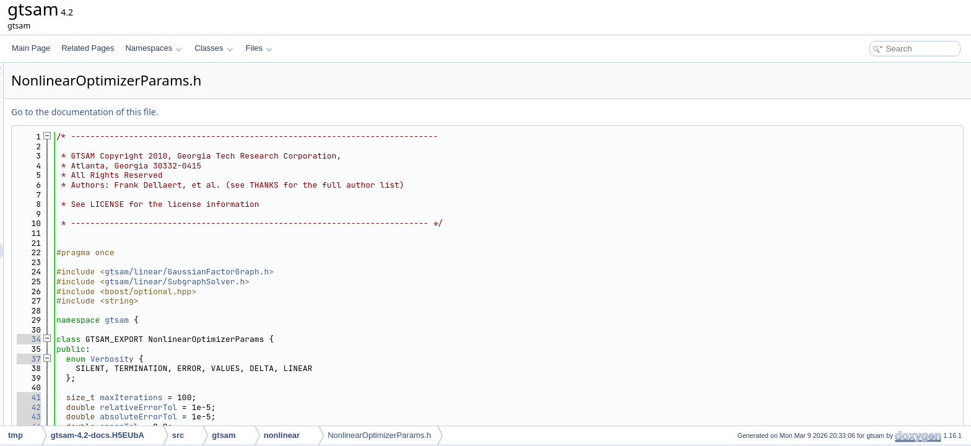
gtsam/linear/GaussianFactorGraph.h (341, 271)
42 (184, 407)
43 (184, 416)
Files (259, 48)
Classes (213, 48)
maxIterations (286, 397)
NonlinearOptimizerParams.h (379, 435)
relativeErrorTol (293, 407)
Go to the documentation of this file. (239, 112)
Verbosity (267, 359)
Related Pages (87, 48)
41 (184, 397)
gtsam (271, 320)
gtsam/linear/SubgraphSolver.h (329, 281)
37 (184, 359)
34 (184, 339)
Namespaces (153, 48)
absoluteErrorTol (293, 416)
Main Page (31, 48)
